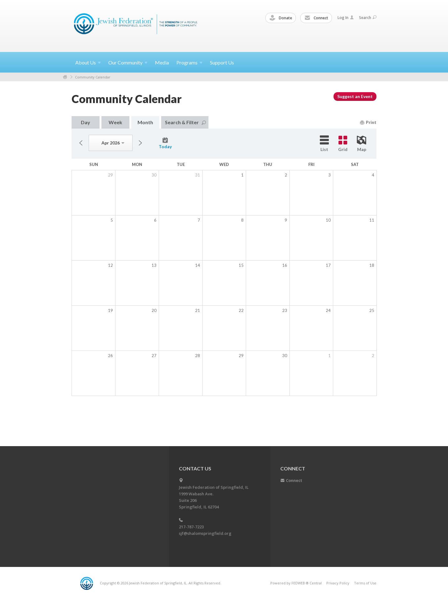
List (324, 143)
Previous (80, 142)
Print (368, 122)
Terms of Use (365, 583)
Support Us (222, 62)
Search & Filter (185, 122)
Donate (281, 18)
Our (127, 62)
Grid (343, 144)
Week (115, 122)
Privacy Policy (337, 583)
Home (65, 77)
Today (165, 143)
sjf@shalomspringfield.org (205, 533)
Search (367, 17)
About (88, 62)
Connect (316, 18)
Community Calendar (92, 77)
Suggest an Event (355, 96)
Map (361, 144)
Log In (346, 17)
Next (140, 142)
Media (162, 62)
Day (85, 122)
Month (145, 122)
